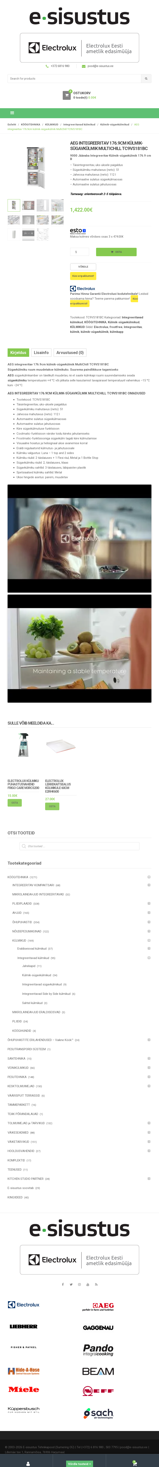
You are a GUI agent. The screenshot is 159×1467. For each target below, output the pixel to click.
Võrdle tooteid (79, 1464)
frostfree (116, 327)
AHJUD (17, 913)
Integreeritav (133, 327)
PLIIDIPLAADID (22, 903)
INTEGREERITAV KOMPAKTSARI (33, 885)
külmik (74, 332)
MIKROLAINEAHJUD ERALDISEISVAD (36, 1012)
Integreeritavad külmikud (79, 124)
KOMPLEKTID (16, 1160)
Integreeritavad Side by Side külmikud (46, 994)
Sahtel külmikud (32, 1003)
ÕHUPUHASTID (22, 922)
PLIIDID (17, 1021)
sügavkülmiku (17, 380)
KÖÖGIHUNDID (21, 1031)
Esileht (12, 124)
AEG (11, 375)
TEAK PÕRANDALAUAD (23, 1114)
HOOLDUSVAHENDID (21, 1151)
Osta (118, 251)
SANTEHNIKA (16, 1058)
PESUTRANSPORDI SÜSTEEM (27, 1049)
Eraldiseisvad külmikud (32, 948)
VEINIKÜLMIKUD (18, 1068)
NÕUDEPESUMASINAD (26, 931)
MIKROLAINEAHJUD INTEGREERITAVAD (38, 894)
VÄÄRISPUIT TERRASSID (24, 1095)
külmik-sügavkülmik (94, 332)
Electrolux (101, 327)
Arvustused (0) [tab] (70, 352)
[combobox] (74, 78)
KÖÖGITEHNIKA (30, 124)
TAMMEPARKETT (19, 1105)
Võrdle (83, 266)
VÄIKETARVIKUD (18, 1142)
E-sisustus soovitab (21, 1188)
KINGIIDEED (15, 1197)
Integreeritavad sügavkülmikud (42, 984)
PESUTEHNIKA (17, 1077)
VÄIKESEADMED (18, 1132)
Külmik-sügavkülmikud (114, 124)
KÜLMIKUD (51, 124)
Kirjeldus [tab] (18, 352)
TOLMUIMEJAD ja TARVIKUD (26, 1123)
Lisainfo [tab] (41, 352)
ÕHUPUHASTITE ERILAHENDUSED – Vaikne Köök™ (40, 1040)
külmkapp (116, 332)
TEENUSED (15, 1169)
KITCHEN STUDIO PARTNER (26, 1179)
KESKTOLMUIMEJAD (21, 1086)
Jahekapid (28, 966)
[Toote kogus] (79, 252)
